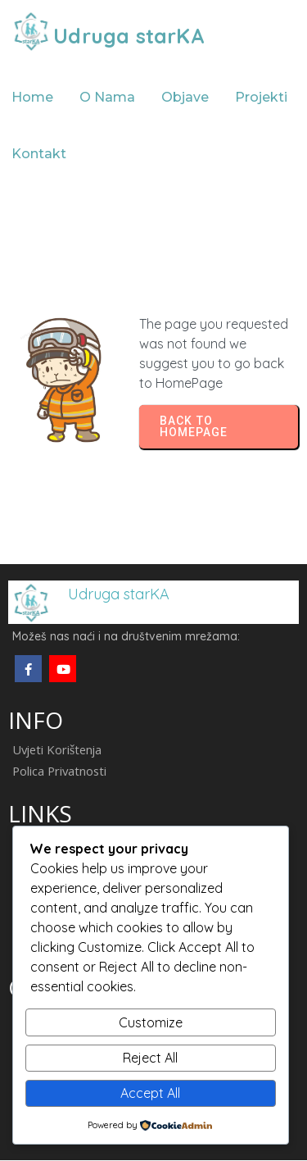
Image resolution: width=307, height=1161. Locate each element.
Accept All (150, 1093)
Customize (151, 1022)
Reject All (150, 1057)
